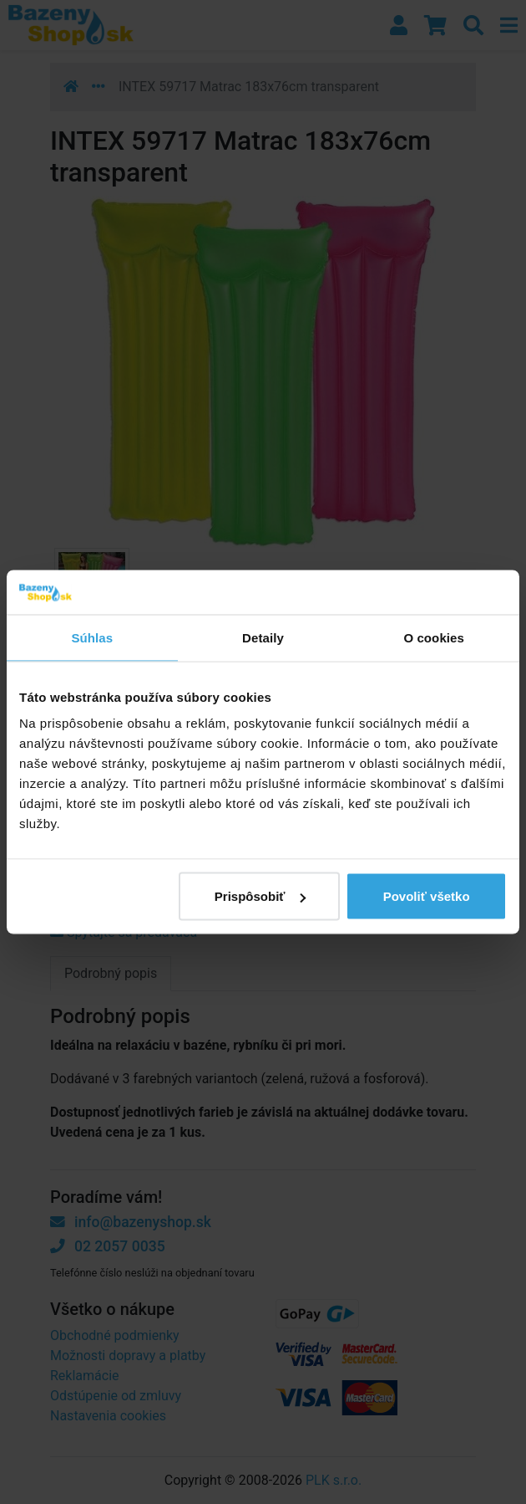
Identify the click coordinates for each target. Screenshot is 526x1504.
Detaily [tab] (263, 637)
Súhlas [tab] (92, 637)
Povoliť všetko (426, 896)
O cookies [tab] (433, 637)
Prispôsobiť (260, 896)
